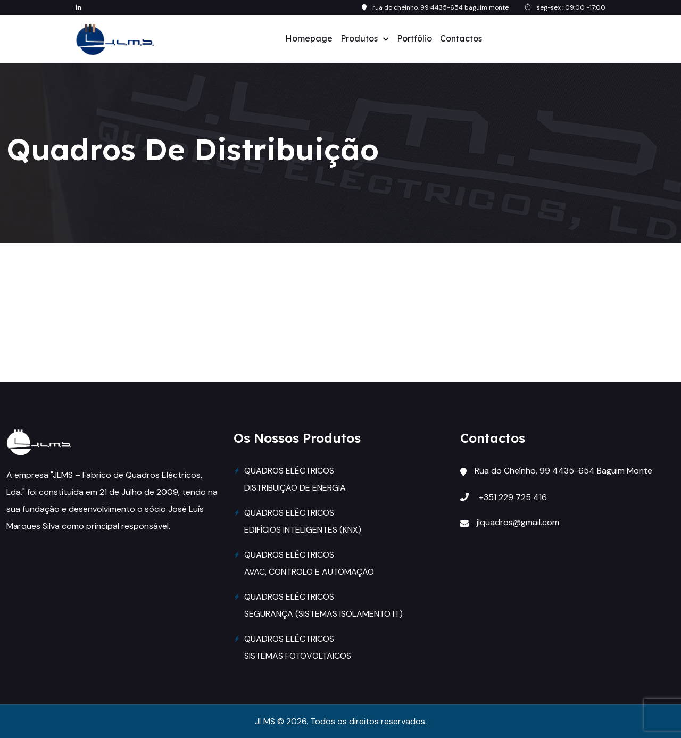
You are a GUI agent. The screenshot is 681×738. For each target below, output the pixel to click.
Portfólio (414, 38)
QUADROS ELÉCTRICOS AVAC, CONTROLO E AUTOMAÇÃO (309, 563)
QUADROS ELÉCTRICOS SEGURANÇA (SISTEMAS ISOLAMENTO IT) (323, 605)
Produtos (359, 38)
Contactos (461, 38)
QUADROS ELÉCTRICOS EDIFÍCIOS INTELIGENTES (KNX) (302, 521)
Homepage (309, 38)
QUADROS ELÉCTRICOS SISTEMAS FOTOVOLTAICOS (297, 647)
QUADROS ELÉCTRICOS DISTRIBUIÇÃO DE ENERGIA (295, 479)
